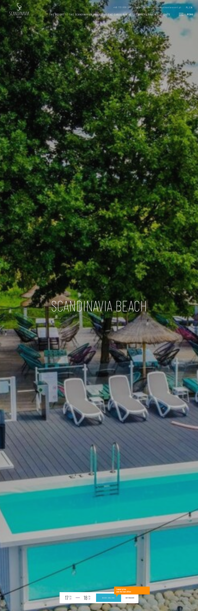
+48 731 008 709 (122, 7)
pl (187, 7)
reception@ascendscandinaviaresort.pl (158, 7)
